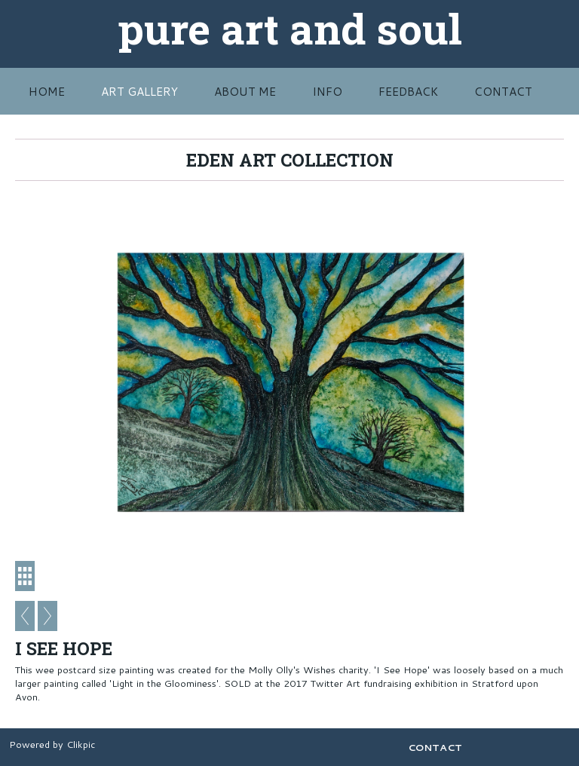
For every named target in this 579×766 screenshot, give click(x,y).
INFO (327, 91)
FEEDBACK (408, 91)
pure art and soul (290, 28)
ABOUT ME (245, 91)
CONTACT (503, 91)
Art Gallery (139, 91)
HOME (47, 91)
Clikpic (80, 744)
